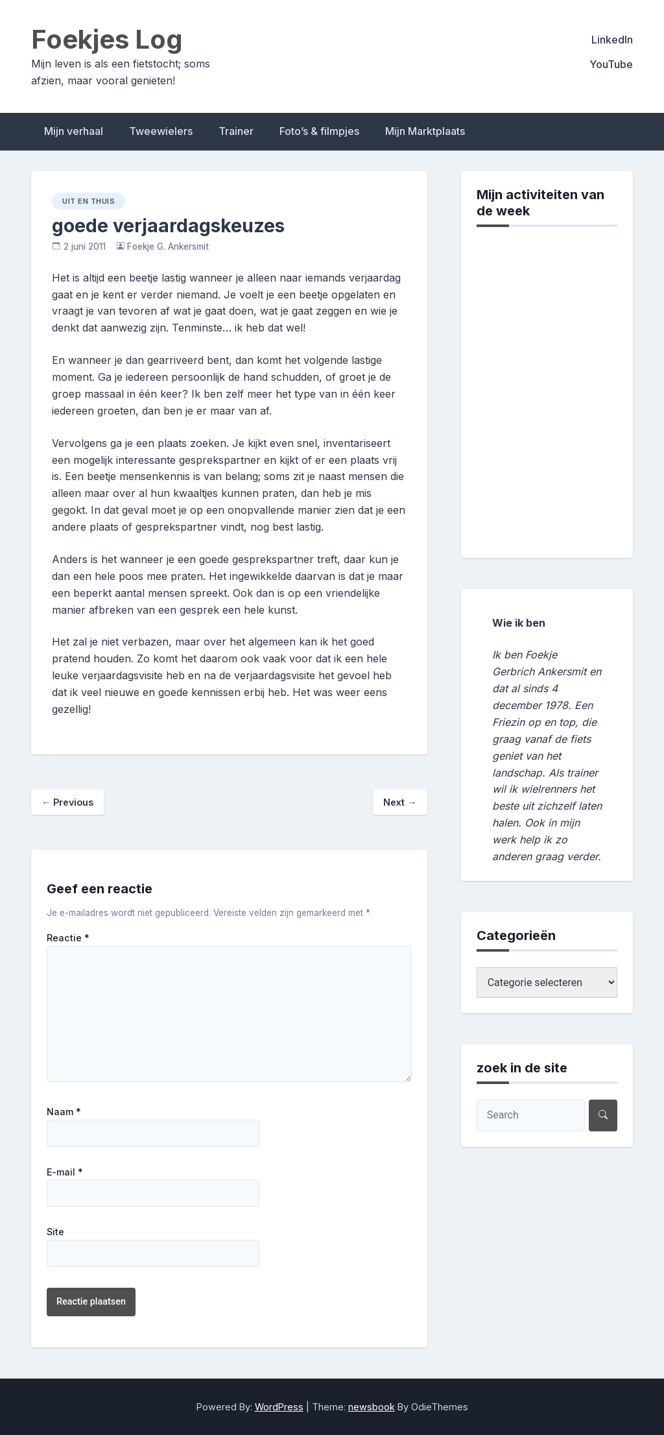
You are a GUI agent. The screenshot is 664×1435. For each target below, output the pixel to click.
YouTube (611, 64)
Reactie (68, 938)
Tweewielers (161, 131)
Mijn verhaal (73, 131)
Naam (64, 1111)
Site (55, 1231)
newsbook (371, 1406)
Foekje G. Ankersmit (168, 246)
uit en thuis (88, 201)
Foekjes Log (107, 39)
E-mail (65, 1172)
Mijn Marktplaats (425, 131)
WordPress (279, 1406)
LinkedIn (612, 39)
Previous (67, 802)
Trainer (236, 131)
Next (399, 802)
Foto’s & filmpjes (319, 131)
